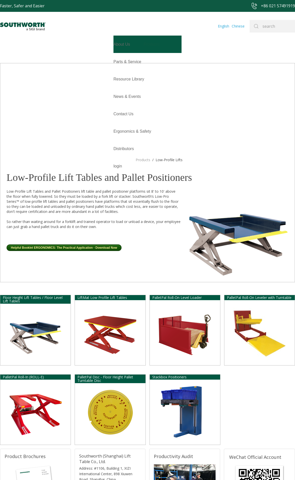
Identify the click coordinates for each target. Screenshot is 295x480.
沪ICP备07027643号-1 (166, 468)
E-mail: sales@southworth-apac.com (105, 406)
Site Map (140, 468)
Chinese (239, 26)
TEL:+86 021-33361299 (96, 412)
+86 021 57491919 (80, 468)
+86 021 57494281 (118, 468)
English (225, 26)
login (4, 79)
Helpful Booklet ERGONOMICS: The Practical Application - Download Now (64, 160)
